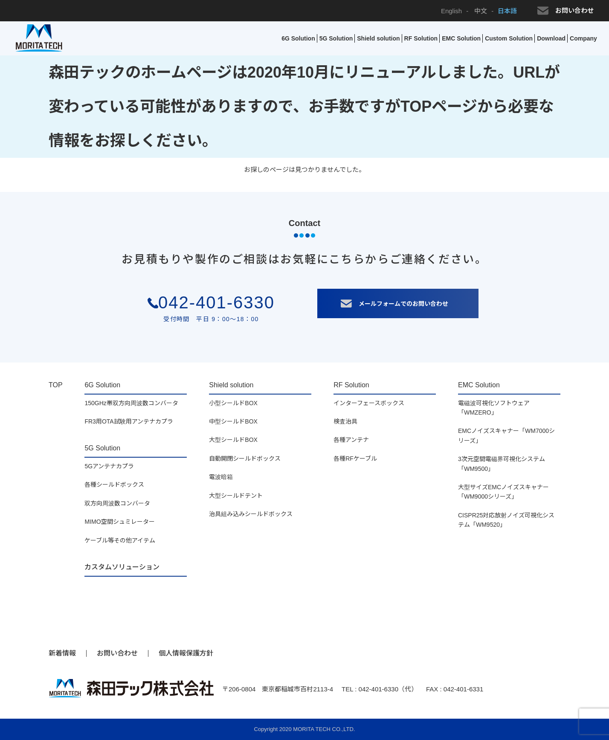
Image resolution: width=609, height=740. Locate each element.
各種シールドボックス (114, 484)
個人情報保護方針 (186, 653)
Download (551, 38)
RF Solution (421, 38)
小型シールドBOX (233, 403)
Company (583, 38)
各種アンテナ (351, 439)
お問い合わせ (565, 10)
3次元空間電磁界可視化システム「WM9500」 (501, 464)
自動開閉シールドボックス (245, 458)
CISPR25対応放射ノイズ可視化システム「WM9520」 (506, 520)
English (451, 11)
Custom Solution (509, 38)
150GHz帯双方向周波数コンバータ (131, 403)
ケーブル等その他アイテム (119, 540)
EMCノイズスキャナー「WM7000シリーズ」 (506, 435)
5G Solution (336, 38)
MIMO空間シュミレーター (119, 521)
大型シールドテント (236, 495)
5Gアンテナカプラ (109, 466)
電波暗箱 (221, 476)
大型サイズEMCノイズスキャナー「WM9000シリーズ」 (503, 492)
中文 (480, 11)
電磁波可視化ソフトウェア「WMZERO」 (494, 408)
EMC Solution (461, 38)
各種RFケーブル (355, 458)
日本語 (507, 11)
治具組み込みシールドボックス (251, 514)
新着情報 (62, 653)
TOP (56, 385)
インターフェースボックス (369, 403)
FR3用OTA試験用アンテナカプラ (128, 421)
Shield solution (378, 38)
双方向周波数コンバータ (117, 503)
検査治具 (345, 421)
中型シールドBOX (233, 421)
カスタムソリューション (122, 567)
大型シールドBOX (233, 439)
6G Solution (298, 38)
